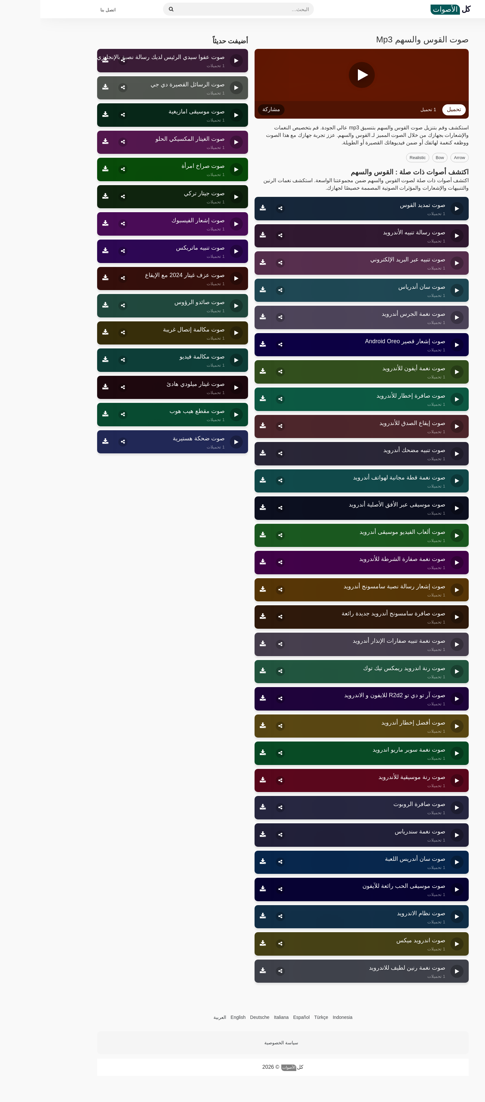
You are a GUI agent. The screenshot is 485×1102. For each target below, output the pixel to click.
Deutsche (219, 1017)
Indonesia (302, 1017)
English (197, 1017)
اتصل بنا (67, 9)
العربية (179, 1017)
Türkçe (281, 1017)
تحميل (413, 109)
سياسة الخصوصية (241, 1042)
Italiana (240, 1017)
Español (261, 1017)
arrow (419, 157)
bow (399, 157)
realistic (377, 157)
